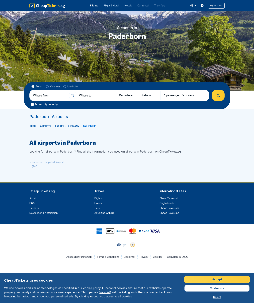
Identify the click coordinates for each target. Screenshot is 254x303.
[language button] (193, 5)
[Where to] (95, 95)
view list (105, 292)
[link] (202, 5)
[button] (216, 6)
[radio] (37, 86)
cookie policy (92, 288)
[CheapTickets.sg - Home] (47, 5)
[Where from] (49, 95)
